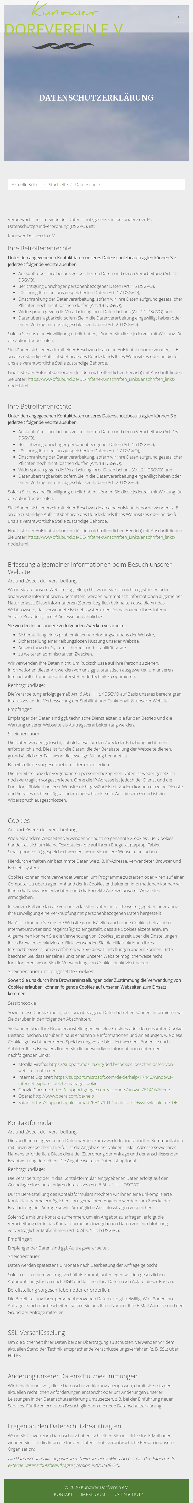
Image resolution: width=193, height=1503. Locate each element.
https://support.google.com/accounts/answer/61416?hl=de (111, 1090)
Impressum (93, 1494)
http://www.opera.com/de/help (63, 1096)
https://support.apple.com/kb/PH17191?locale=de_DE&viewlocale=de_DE (104, 1102)
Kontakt (63, 1494)
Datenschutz (128, 1494)
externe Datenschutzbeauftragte (40, 1465)
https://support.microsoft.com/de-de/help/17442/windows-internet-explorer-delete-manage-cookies (95, 1080)
